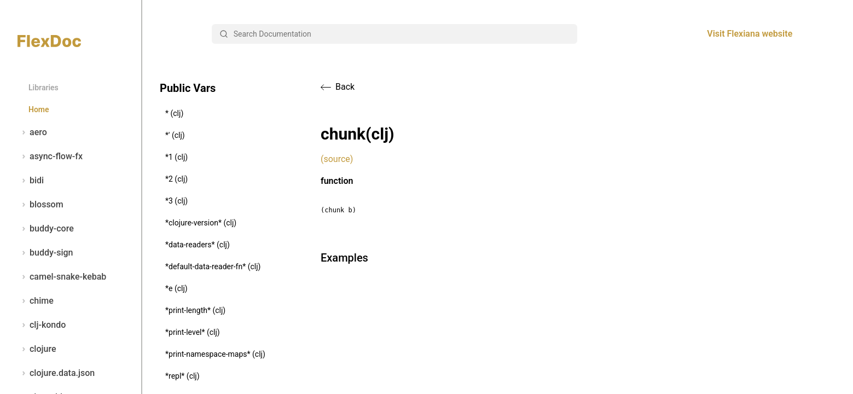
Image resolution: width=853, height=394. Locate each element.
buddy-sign (45, 252)
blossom (40, 204)
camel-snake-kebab (62, 276)
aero (32, 132)
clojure (37, 349)
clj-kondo (42, 325)
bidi (31, 180)
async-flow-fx (50, 156)
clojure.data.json (56, 373)
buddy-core (46, 228)
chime (36, 301)
